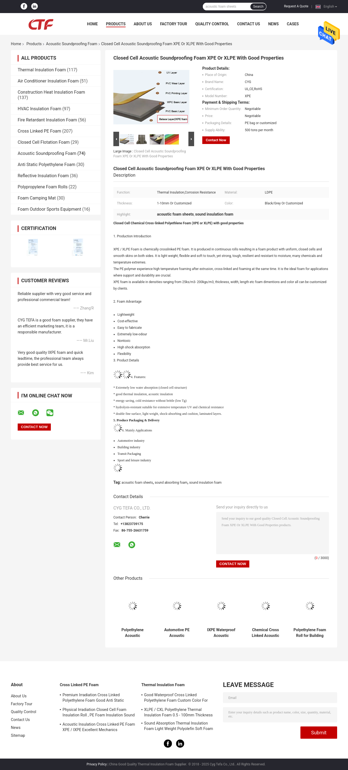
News (273, 24)
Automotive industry (131, 441)
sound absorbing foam (171, 482)
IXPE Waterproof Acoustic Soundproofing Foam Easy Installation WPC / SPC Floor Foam (221, 633)
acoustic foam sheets (137, 482)
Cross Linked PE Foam (39, 131)
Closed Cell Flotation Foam (44, 142)
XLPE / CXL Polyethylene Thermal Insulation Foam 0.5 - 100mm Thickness (178, 712)
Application (143, 430)
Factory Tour (173, 24)
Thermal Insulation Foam (42, 69)
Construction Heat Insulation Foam (51, 92)
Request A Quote (296, 6)
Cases (293, 24)
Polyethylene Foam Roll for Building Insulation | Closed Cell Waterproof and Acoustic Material (310, 633)
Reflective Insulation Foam (43, 175)
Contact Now (216, 140)
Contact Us (248, 24)
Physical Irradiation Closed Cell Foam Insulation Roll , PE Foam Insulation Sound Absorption (99, 713)
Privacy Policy (97, 764)
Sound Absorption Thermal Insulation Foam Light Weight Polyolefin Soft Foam (178, 726)
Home (92, 24)
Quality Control (212, 24)
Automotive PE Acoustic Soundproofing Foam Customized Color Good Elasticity (176, 633)
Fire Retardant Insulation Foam (47, 119)
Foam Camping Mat (37, 198)
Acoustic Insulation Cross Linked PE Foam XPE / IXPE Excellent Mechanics (99, 727)
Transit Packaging (129, 454)
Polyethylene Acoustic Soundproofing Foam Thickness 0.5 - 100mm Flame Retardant (133, 633)
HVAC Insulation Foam (39, 108)
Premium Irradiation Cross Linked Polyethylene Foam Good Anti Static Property (93, 698)
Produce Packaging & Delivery (138, 420)
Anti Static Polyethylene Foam (46, 164)
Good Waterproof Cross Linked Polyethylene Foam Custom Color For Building (176, 698)
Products (116, 24)
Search (258, 6)
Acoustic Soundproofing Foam (71, 44)
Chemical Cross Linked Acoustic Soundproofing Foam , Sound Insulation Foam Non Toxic (265, 633)
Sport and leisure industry (134, 460)
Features (139, 377)
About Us (143, 24)
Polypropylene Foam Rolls (43, 186)
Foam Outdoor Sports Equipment (49, 209)
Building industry (128, 447)
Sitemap (18, 735)
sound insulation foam (205, 482)
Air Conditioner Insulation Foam (48, 81)
